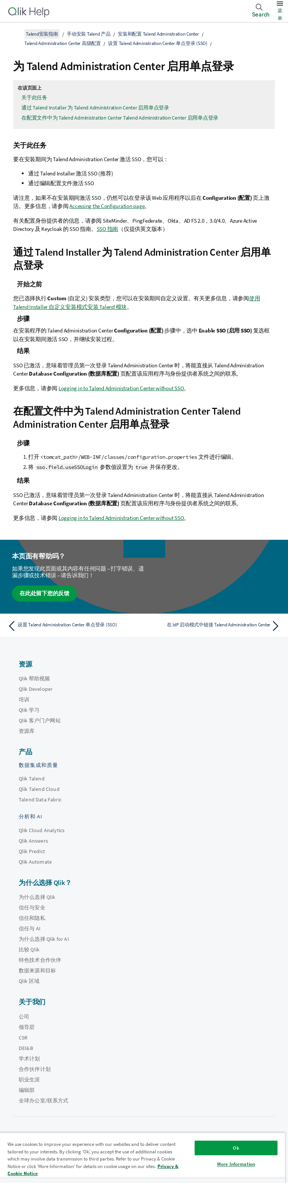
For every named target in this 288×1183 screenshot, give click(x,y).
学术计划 (29, 1058)
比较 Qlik (29, 949)
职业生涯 (29, 1079)
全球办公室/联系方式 (44, 1100)
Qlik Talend (32, 778)
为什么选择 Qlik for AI (44, 939)
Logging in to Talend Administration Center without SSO (121, 388)
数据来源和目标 (37, 970)
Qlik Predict (32, 851)
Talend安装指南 (42, 34)
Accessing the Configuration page (106, 206)
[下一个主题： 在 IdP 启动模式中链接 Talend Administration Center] (214, 626)
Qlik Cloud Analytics (41, 830)
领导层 (26, 1027)
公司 (24, 1016)
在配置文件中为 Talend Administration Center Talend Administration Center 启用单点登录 (119, 117)
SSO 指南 (107, 228)
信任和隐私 (32, 918)
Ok (236, 1148)
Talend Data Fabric (40, 799)
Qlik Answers (33, 840)
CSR (23, 1037)
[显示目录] (15, 34)
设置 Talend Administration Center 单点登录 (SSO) (157, 43)
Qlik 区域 (29, 981)
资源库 (26, 731)
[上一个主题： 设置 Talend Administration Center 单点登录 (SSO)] (73, 626)
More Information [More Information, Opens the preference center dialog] (236, 1164)
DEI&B (26, 1048)
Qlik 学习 (29, 710)
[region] (142, 1157)
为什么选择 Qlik (37, 897)
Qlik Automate (35, 861)
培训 (24, 699)
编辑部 (26, 1090)
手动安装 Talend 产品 (89, 34)
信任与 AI (29, 928)
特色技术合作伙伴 (40, 960)
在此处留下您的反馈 (44, 593)
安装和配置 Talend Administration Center (158, 34)
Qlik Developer (35, 689)
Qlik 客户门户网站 (40, 720)
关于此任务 (34, 97)
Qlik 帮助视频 (34, 678)
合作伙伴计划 (35, 1069)
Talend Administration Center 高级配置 (62, 43)
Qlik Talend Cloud (39, 789)
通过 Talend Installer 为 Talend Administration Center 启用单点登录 (95, 107)
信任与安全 (32, 907)
